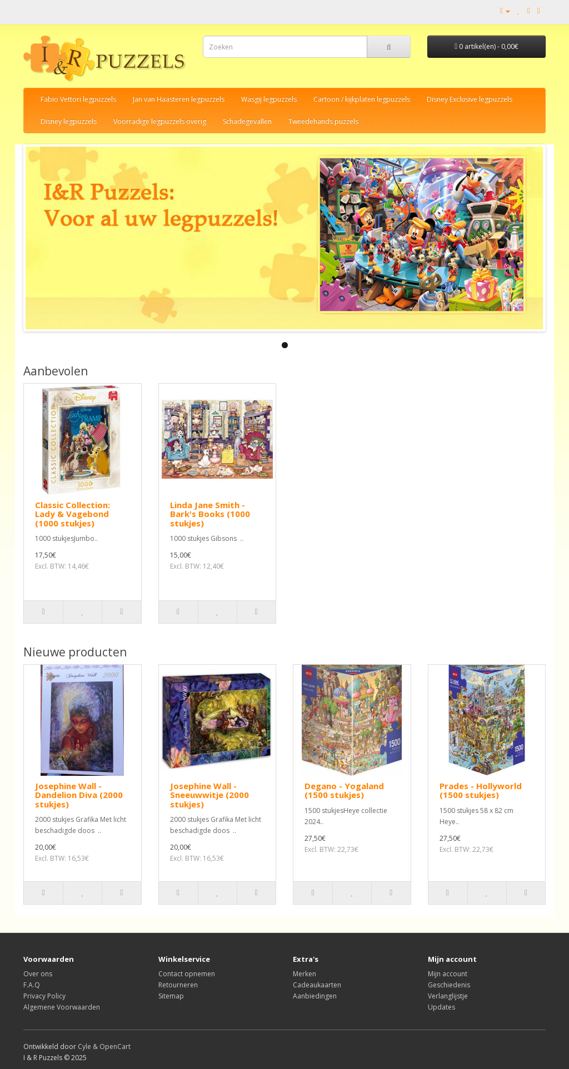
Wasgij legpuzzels (269, 99)
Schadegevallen (247, 121)
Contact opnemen (186, 973)
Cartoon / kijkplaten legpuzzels (361, 99)
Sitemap (171, 996)
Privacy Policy (44, 996)
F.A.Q (31, 985)
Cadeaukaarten (317, 985)
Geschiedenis (449, 985)
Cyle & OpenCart (104, 1046)
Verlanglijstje (448, 996)
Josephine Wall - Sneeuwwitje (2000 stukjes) (209, 795)
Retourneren (178, 985)
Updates (441, 1007)
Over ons (37, 973)
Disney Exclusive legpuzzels (469, 99)
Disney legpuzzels (69, 121)
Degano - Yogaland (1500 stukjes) (344, 790)
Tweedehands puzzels (323, 121)
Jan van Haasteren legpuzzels (178, 99)
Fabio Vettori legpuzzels (78, 99)
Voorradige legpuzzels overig (159, 121)
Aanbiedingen (315, 996)
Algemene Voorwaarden (61, 1007)
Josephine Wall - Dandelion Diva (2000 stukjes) (79, 795)
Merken (304, 973)
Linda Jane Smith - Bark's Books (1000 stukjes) (210, 514)
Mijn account (447, 973)
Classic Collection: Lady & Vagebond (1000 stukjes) (72, 514)
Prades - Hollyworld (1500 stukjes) (481, 790)
